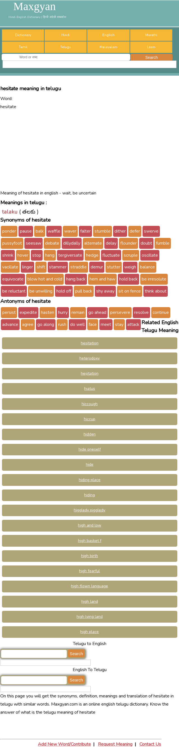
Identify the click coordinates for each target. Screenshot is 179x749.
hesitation (89, 343)
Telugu (65, 47)
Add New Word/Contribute (64, 744)
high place (89, 631)
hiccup (89, 419)
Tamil (23, 47)
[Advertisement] (89, 150)
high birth (89, 555)
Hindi (65, 35)
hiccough (90, 404)
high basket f (89, 540)
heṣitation (89, 373)
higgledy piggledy (89, 510)
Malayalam (108, 47)
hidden (90, 434)
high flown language (89, 586)
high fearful (89, 571)
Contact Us (150, 744)
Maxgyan (34, 6)
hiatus (89, 388)
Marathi (151, 35)
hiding (89, 495)
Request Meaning (115, 744)
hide (89, 464)
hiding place (89, 480)
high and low (89, 525)
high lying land (90, 616)
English (108, 35)
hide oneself (90, 449)
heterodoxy (89, 358)
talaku (10, 211)
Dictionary (23, 35)
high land (89, 601)
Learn (151, 47)
